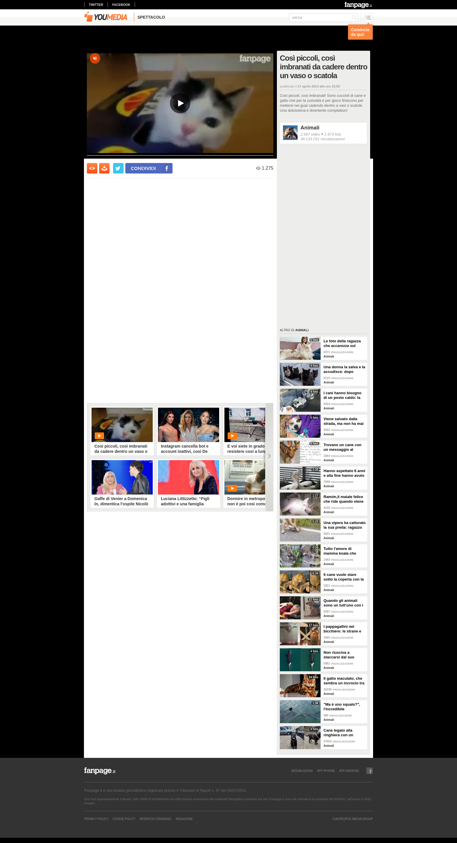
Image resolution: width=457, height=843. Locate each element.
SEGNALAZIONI (302, 770)
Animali (309, 128)
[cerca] (323, 17)
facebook (121, 4)
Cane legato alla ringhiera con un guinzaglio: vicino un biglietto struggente (342, 732)
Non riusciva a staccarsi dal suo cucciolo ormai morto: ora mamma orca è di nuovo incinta (343, 655)
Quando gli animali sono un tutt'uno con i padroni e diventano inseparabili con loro (343, 603)
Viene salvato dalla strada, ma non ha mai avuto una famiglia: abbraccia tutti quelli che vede (343, 421)
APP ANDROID (349, 770)
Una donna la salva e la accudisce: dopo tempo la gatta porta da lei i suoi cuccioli (344, 369)
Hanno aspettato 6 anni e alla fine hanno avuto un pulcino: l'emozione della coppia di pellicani (344, 473)
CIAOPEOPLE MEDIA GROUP (353, 818)
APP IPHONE (326, 770)
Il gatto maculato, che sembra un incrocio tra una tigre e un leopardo (344, 681)
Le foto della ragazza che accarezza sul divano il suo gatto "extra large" (342, 343)
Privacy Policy (96, 818)
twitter (96, 4)
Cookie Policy (124, 818)
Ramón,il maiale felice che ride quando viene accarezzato (343, 499)
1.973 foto (332, 134)
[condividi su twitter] (118, 168)
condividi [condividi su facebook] (143, 168)
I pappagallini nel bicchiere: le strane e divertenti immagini (342, 629)
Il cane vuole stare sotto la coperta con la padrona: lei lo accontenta (344, 577)
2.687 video (310, 134)
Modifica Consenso (155, 818)
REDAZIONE (184, 818)
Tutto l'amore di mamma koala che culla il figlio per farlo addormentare (343, 551)
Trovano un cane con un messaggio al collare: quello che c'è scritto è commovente (343, 447)
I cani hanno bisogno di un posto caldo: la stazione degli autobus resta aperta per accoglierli (344, 395)
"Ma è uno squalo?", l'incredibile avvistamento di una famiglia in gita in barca (344, 706)
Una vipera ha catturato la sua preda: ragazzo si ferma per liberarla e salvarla (345, 525)
